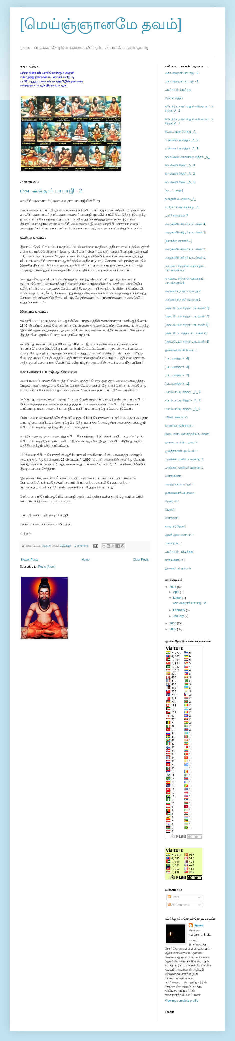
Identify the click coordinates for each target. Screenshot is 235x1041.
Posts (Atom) (47, 566)
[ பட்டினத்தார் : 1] (177, 383)
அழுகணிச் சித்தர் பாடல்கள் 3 (185, 232)
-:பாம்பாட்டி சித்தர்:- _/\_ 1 (182, 409)
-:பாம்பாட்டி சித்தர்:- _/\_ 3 (182, 392)
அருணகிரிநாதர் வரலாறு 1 (182, 299)
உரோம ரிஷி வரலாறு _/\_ (182, 207)
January (179, 616)
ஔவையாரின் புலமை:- (181, 442)
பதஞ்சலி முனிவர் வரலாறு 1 (184, 467)
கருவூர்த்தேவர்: (175, 526)
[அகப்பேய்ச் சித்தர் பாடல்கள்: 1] (187, 341)
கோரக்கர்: (171, 518)
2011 (173, 587)
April (176, 592)
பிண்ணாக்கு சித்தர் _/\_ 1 (181, 148)
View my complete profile (181, 1000)
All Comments (179, 905)
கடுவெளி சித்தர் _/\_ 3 (180, 165)
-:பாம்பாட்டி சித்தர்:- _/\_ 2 (182, 400)
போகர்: (170, 509)
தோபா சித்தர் (174, 98)
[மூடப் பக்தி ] (174, 190)
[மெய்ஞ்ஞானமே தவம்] (101, 24)
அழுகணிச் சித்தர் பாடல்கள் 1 (185, 257)
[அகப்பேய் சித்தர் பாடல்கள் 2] (185, 333)
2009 (173, 629)
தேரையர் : (172, 501)
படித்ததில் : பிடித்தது (179, 551)
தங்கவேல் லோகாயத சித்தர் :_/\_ (187, 157)
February (179, 610)
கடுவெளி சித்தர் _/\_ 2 (180, 173)
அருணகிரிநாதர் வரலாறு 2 (182, 291)
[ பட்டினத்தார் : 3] (177, 367)
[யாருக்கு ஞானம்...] (178, 241)
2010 (173, 623)
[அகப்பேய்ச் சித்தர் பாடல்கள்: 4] (187, 316)
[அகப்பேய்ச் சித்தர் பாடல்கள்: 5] (187, 308)
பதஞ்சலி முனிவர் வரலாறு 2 (184, 459)
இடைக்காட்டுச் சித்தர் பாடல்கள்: (187, 434)
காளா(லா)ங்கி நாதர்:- (179, 425)
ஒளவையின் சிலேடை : (180, 350)
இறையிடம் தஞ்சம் (178, 568)
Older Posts (141, 559)
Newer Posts (29, 559)
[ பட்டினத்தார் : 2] (177, 375)
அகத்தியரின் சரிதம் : (179, 484)
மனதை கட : (173, 543)
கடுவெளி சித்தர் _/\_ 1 (180, 182)
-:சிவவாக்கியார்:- (176, 417)
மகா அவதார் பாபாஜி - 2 (51, 190)
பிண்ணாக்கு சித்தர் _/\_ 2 (181, 140)
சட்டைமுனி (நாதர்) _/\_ (181, 131)
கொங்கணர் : (173, 476)
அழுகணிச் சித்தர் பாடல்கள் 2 (185, 249)
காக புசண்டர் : (175, 560)
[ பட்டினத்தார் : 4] (177, 358)
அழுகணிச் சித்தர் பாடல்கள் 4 (185, 224)
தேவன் (199, 925)
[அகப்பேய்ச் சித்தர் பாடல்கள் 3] (186, 325)
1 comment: (81, 545)
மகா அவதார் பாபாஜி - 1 (181, 81)
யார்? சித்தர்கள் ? (176, 215)
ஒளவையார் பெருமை (179, 493)
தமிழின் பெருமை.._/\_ (180, 199)
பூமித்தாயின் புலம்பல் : (180, 451)
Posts (173, 897)
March (177, 598)
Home (86, 559)
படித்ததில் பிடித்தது (178, 89)
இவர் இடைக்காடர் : (178, 535)
